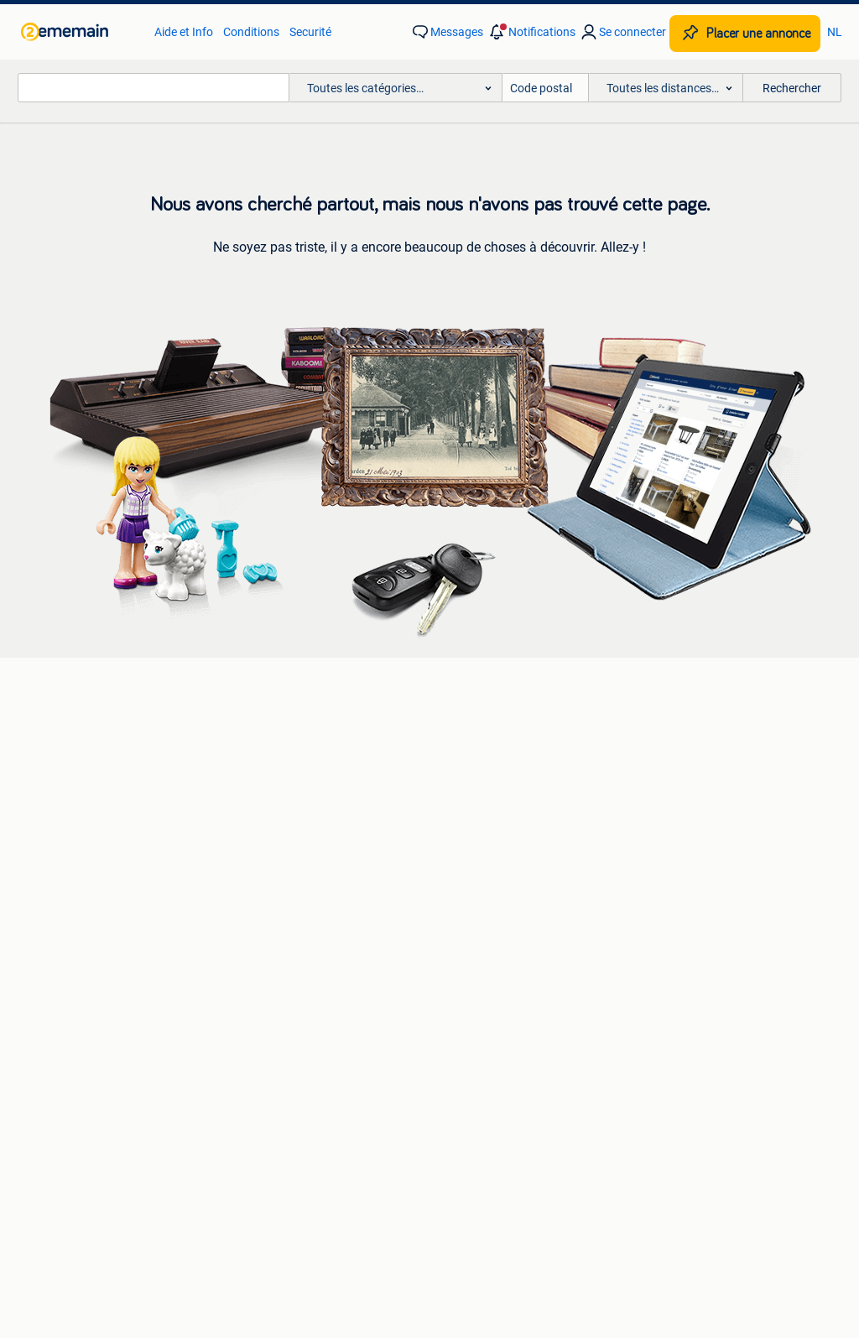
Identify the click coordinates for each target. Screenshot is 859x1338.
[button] (531, 32)
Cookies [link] (760, 1107)
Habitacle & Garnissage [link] (490, 816)
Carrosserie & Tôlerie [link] (482, 766)
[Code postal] (545, 88)
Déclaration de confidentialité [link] (624, 1107)
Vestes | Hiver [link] (464, 955)
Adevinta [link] (464, 1185)
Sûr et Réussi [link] (287, 1107)
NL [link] (834, 32)
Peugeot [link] (256, 791)
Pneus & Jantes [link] (470, 740)
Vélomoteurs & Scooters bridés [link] (704, 816)
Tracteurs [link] (649, 955)
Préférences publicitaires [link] (429, 1139)
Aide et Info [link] (183, 32)
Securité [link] (310, 32)
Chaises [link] (59, 930)
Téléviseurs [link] (67, 816)
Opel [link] (246, 766)
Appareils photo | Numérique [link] (112, 740)
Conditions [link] (251, 32)
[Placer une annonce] (744, 33)
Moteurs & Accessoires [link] (489, 791)
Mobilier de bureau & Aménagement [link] (717, 905)
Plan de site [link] (551, 1185)
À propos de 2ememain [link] (342, 1185)
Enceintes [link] (64, 766)
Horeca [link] (644, 880)
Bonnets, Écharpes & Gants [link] (500, 905)
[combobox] (153, 87)
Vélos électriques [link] (668, 766)
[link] (79, 31)
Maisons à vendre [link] (279, 880)
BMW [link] (248, 740)
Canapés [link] (62, 880)
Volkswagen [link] (266, 816)
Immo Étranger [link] (273, 930)
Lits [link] (48, 905)
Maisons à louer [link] (275, 905)
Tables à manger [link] (81, 955)
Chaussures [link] (461, 930)
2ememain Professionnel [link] (148, 1107)
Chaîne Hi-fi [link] (68, 791)
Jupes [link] (445, 880)
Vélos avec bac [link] (663, 740)
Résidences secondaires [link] (296, 955)
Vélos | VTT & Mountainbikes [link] (698, 791)
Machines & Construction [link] (690, 930)
